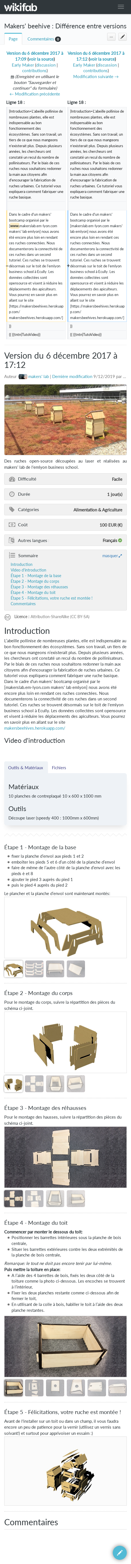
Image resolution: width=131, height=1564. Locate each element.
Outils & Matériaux (26, 767)
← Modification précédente (35, 94)
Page (13, 39)
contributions (34, 70)
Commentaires (40, 39)
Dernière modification (72, 376)
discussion (46, 65)
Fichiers (59, 767)
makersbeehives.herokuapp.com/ (34, 728)
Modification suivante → (96, 76)
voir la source (41, 59)
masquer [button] (110, 555)
